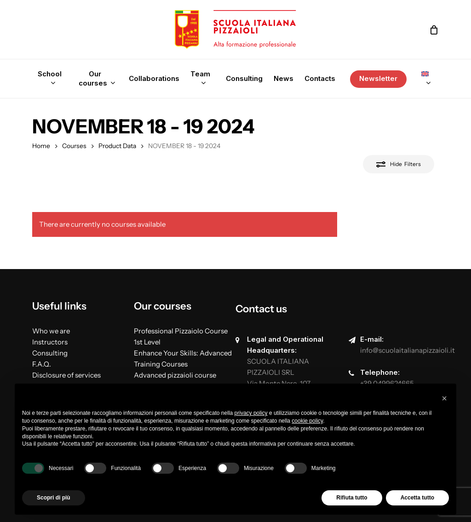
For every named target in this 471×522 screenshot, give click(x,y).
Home (41, 145)
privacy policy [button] (251, 413)
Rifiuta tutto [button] (351, 497)
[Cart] (434, 30)
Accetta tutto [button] (417, 497)
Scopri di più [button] (53, 497)
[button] (444, 398)
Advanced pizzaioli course (175, 375)
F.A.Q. (41, 364)
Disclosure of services (66, 375)
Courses (74, 145)
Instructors (50, 342)
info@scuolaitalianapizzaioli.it (407, 350)
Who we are (51, 331)
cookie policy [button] (307, 421)
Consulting (50, 353)
